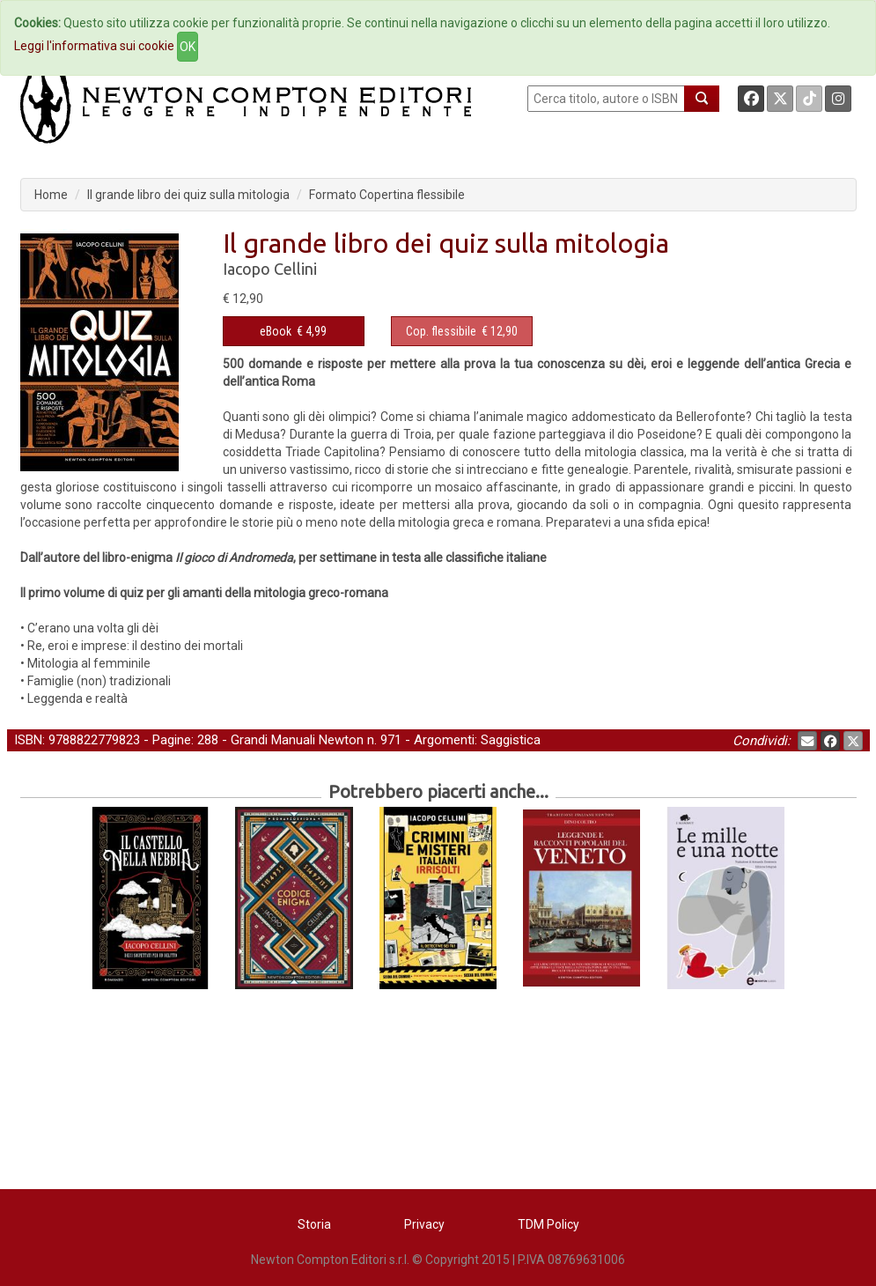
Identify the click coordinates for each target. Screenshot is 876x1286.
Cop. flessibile (441, 331)
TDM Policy (548, 1224)
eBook (275, 331)
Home (51, 195)
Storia (314, 1224)
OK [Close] (187, 47)
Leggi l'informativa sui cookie (94, 46)
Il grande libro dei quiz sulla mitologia (188, 195)
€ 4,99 (293, 331)
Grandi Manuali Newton (297, 740)
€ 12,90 (462, 331)
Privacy (424, 1224)
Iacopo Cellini (270, 268)
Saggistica (511, 740)
